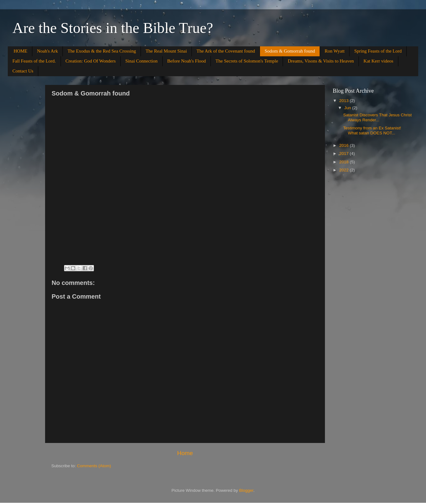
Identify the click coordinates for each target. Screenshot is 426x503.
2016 (344, 145)
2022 (344, 170)
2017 (344, 153)
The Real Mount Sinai (166, 51)
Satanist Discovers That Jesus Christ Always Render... (377, 117)
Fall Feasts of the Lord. (34, 60)
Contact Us (22, 70)
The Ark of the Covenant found (226, 51)
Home (185, 453)
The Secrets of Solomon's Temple (246, 60)
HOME (20, 51)
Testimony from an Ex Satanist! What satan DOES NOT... (372, 130)
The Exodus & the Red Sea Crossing (101, 51)
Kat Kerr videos (378, 60)
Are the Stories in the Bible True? (112, 28)
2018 (344, 162)
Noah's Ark (47, 51)
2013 (344, 100)
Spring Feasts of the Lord (377, 51)
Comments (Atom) (94, 465)
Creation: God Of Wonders (91, 60)
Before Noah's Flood (186, 60)
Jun (348, 107)
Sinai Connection (141, 60)
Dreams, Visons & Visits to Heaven (321, 60)
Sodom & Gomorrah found (290, 51)
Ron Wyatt (335, 51)
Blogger (246, 490)
